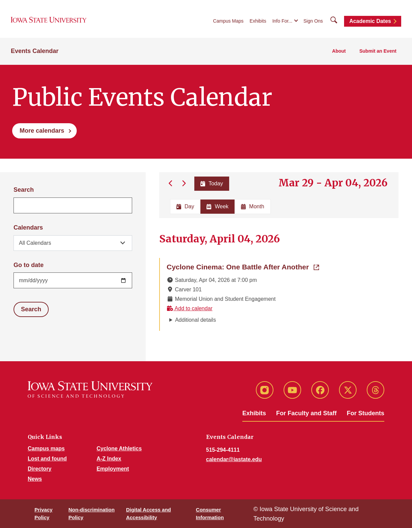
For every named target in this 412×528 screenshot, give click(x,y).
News (35, 479)
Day (185, 206)
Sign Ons (313, 21)
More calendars (42, 130)
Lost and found (47, 458)
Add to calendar (190, 308)
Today (211, 183)
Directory (39, 469)
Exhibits (258, 21)
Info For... (282, 21)
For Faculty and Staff (306, 413)
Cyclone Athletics (119, 448)
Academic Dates (370, 21)
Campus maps (46, 448)
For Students (365, 413)
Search (24, 189)
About (339, 51)
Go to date (29, 265)
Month (252, 206)
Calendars (28, 227)
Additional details (195, 320)
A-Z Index (109, 458)
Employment (113, 469)
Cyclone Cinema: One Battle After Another (243, 266)
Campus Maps (228, 21)
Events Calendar (34, 51)
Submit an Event (377, 51)
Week (217, 206)
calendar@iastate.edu (234, 459)
